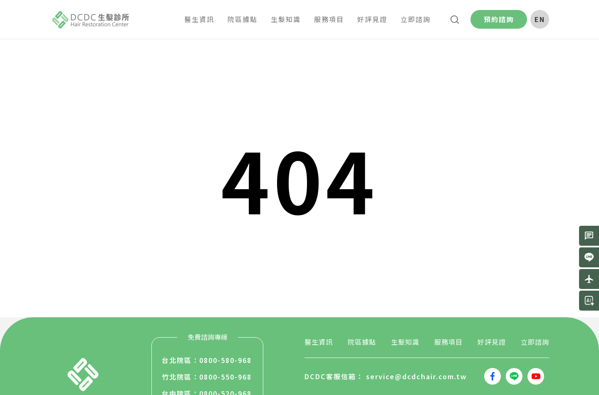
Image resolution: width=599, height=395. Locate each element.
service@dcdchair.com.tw (416, 376)
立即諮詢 (535, 342)
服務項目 (448, 342)
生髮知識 (405, 342)
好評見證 (492, 342)
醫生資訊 (318, 342)
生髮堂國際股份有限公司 (91, 19)
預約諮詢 (499, 19)
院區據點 (362, 342)
